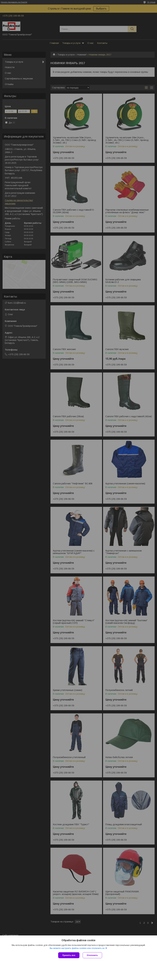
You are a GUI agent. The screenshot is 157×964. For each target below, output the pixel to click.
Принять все (68, 955)
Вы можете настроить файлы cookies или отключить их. (77, 948)
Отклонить (92, 955)
